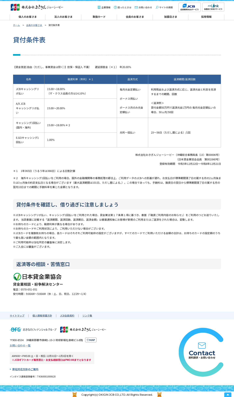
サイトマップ (17, 315)
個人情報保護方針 (42, 315)
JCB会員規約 (67, 315)
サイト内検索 (166, 7)
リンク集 (87, 315)
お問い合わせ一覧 (20, 345)
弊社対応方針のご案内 (25, 369)
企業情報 (105, 7)
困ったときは (124, 7)
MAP (92, 339)
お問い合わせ (145, 7)
